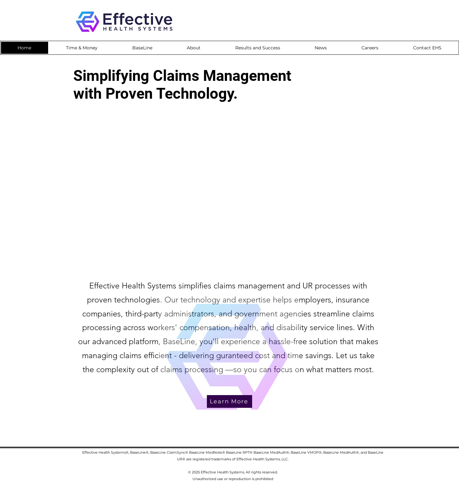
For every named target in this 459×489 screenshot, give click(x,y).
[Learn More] (229, 401)
